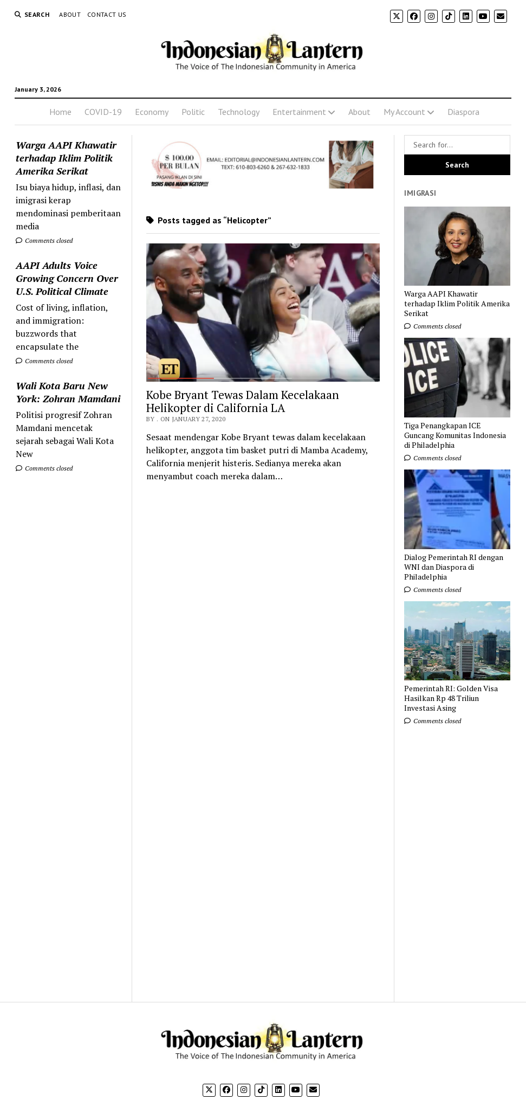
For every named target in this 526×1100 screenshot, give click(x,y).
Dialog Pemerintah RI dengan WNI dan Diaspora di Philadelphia (453, 567)
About (70, 14)
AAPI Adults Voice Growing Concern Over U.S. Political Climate (67, 278)
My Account (404, 111)
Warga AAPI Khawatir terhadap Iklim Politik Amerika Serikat (66, 157)
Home (60, 111)
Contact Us (107, 14)
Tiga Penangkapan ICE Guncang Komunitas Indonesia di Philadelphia (455, 435)
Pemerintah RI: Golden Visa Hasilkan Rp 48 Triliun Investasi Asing (451, 698)
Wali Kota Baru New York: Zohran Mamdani (68, 392)
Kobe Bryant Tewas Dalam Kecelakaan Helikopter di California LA (242, 401)
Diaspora (463, 111)
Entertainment (299, 111)
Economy (151, 111)
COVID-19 (103, 111)
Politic (193, 111)
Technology (238, 111)
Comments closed (44, 240)
